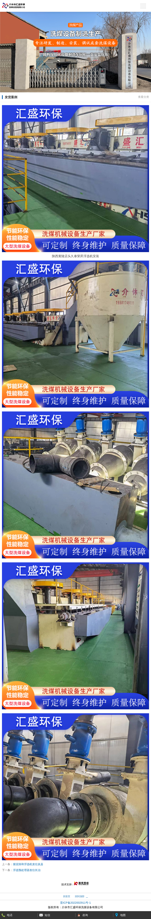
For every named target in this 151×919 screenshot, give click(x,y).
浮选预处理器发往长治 (27, 870)
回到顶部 (79, 896)
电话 (9, 915)
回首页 (66, 896)
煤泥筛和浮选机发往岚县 (28, 864)
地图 (123, 915)
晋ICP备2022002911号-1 (75, 902)
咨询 (85, 915)
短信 (47, 915)
